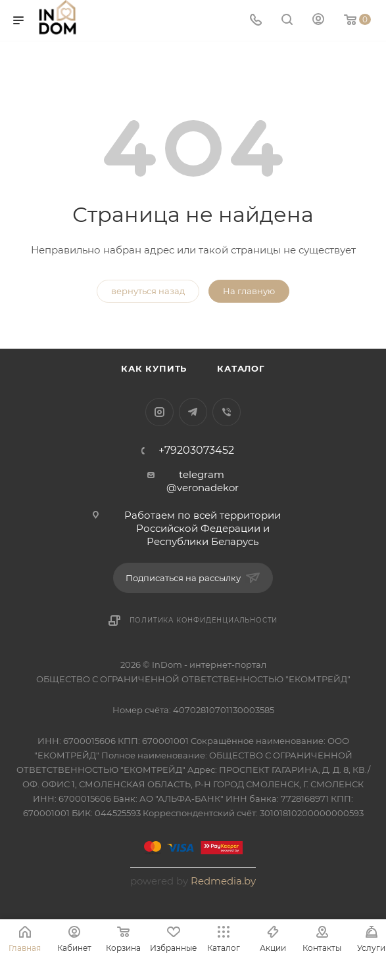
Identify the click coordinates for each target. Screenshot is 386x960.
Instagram (159, 412)
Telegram (193, 412)
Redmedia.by (223, 881)
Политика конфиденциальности (204, 620)
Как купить (154, 368)
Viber (226, 412)
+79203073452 (196, 450)
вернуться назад (148, 291)
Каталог (241, 368)
